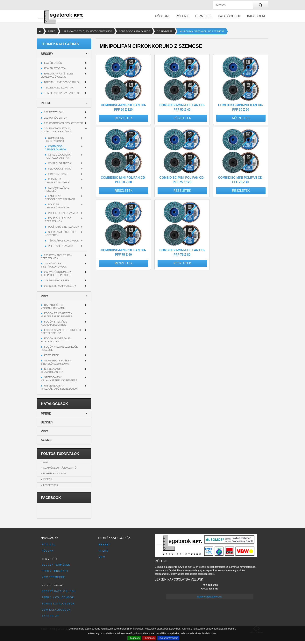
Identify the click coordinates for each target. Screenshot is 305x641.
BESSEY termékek (56, 564)
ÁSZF (46, 462)
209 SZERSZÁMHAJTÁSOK (60, 285)
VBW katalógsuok (56, 610)
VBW (44, 296)
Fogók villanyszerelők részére (59, 348)
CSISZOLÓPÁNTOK (59, 163)
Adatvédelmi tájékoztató (59, 467)
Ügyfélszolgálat (54, 473)
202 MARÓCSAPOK (55, 117)
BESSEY (47, 53)
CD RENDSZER (164, 31)
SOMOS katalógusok (58, 603)
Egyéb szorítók (55, 68)
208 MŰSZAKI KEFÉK (56, 280)
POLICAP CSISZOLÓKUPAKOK (57, 206)
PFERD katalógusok (58, 597)
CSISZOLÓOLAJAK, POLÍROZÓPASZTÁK (58, 156)
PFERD (51, 31)
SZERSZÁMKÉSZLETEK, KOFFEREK (61, 234)
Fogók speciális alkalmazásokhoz (54, 323)
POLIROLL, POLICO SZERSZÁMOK (58, 220)
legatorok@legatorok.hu (209, 596)
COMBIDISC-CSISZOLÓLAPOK (134, 31)
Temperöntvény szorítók (62, 93)
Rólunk (182, 16)
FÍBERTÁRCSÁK (57, 174)
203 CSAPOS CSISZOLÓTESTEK (63, 123)
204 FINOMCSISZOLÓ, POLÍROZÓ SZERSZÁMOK (87, 31)
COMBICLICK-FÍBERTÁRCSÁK (55, 139)
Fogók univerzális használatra (56, 340)
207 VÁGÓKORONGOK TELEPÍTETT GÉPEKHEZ (56, 273)
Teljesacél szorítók (59, 87)
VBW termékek (53, 577)
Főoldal (162, 16)
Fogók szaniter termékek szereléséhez (61, 332)
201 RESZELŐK (53, 112)
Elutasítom (149, 638)
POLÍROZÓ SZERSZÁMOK (63, 226)
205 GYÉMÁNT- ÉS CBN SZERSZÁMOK (56, 257)
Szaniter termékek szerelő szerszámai (56, 362)
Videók (47, 479)
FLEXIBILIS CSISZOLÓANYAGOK (57, 181)
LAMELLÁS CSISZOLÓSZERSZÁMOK (60, 198)
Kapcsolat (256, 16)
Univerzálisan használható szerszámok (59, 387)
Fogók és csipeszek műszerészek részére (57, 315)
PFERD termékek (55, 571)
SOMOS (47, 440)
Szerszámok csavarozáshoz (52, 370)
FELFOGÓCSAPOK (59, 168)
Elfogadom (134, 638)
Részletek (123, 118)
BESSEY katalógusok (59, 591)
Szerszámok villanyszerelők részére (59, 379)
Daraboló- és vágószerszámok (53, 306)
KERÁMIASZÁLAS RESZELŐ (57, 189)
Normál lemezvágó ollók (62, 82)
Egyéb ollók (53, 62)
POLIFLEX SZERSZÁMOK (63, 213)
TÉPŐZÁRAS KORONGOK (63, 240)
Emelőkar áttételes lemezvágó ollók (57, 75)
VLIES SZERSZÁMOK (60, 246)
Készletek (51, 355)
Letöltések (50, 485)
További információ (168, 638)
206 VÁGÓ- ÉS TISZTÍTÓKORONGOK (54, 265)
